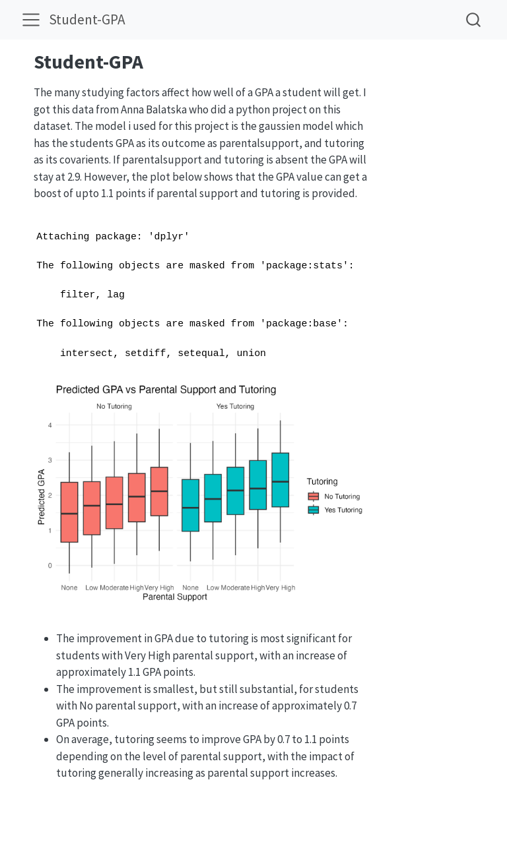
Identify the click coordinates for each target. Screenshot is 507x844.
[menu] (31, 20)
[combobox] (474, 19)
